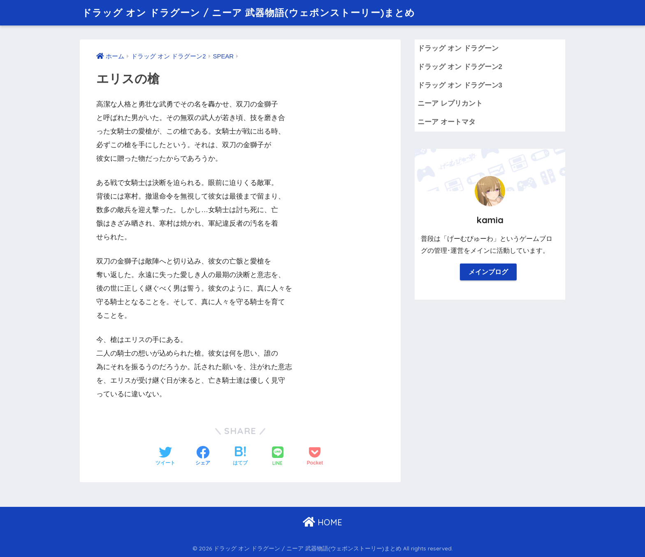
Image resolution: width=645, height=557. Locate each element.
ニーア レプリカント (450, 103)
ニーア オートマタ (447, 122)
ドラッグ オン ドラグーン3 (460, 85)
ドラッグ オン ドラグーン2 (460, 67)
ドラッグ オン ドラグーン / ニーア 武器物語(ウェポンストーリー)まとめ (248, 12)
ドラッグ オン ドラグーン (458, 48)
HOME (322, 522)
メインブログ (488, 271)
